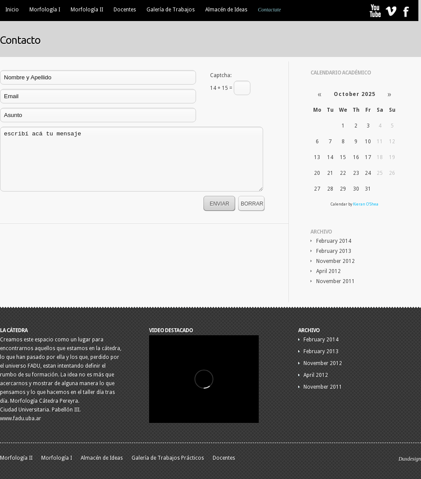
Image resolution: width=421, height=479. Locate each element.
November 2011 (335, 281)
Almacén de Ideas (226, 10)
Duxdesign (410, 459)
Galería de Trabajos (170, 10)
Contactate (269, 10)
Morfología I (44, 10)
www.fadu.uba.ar (20, 418)
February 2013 (333, 251)
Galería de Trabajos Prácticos (168, 458)
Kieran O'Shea (365, 204)
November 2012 (335, 261)
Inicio (12, 10)
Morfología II (87, 10)
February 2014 (333, 241)
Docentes (125, 10)
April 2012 (328, 271)
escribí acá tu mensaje (131, 159)
